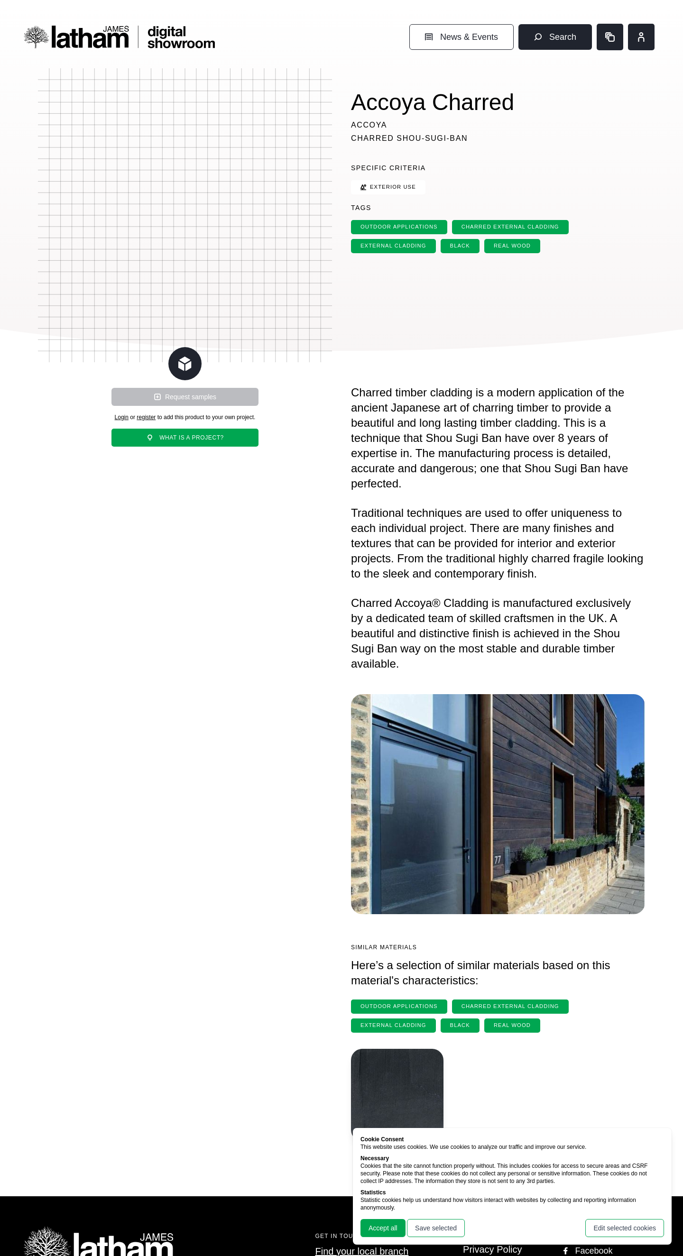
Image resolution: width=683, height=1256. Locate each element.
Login (122, 417)
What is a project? (185, 437)
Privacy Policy (492, 1249)
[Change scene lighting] (185, 363)
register (146, 417)
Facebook (586, 1251)
